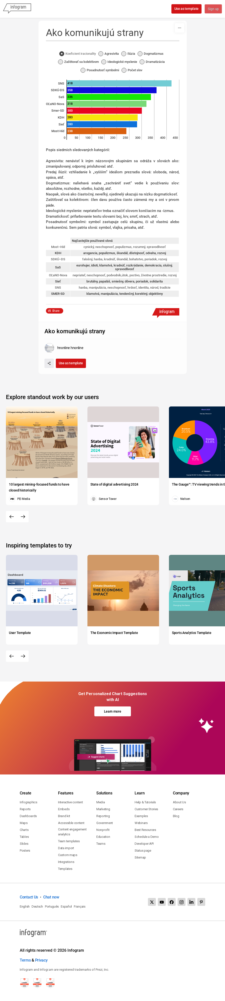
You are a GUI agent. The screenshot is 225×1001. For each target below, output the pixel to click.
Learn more (112, 711)
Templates (65, 869)
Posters (25, 850)
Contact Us (29, 897)
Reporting (103, 816)
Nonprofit (102, 830)
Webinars (141, 823)
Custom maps (67, 855)
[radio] (78, 54)
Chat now (51, 897)
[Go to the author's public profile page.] (63, 348)
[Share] (49, 363)
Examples (141, 816)
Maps (24, 823)
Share (56, 311)
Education (103, 837)
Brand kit (64, 816)
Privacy (41, 960)
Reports (25, 809)
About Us (179, 802)
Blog (176, 816)
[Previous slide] (11, 516)
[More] (179, 28)
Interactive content (70, 802)
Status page (143, 850)
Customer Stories (146, 809)
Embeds (63, 809)
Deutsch (37, 906)
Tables (24, 837)
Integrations (66, 862)
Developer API (144, 843)
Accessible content (71, 823)
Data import (66, 848)
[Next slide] (23, 516)
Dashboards (28, 816)
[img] (119, 83)
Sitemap (140, 857)
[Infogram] (17, 8)
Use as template (186, 9)
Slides (24, 843)
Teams (100, 843)
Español (66, 906)
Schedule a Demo (147, 837)
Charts (24, 830)
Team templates (69, 841)
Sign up (213, 9)
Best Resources (145, 830)
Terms (25, 960)
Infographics (28, 802)
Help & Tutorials (145, 802)
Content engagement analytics (72, 831)
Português (52, 906)
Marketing (103, 809)
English (25, 906)
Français (79, 906)
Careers (178, 809)
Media (100, 802)
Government (104, 823)
